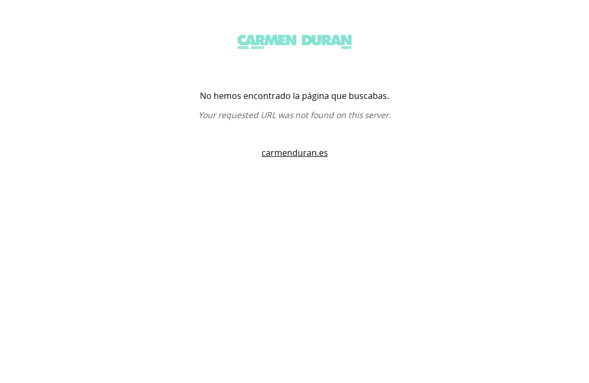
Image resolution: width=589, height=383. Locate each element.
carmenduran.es (295, 153)
